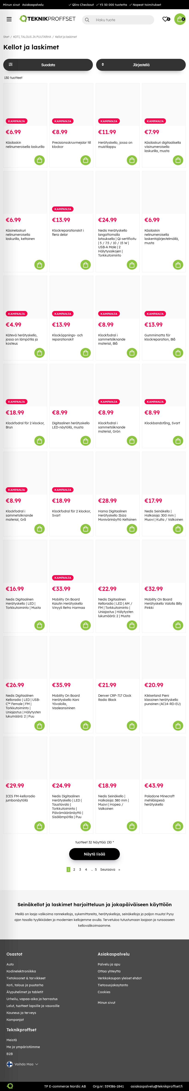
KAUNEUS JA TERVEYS (21, 1013)
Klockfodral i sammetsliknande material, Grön (111, 427)
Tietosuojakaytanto (113, 985)
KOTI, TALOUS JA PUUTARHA (32, 37)
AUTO (10, 964)
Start (6, 37)
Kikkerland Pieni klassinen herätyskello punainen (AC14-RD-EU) (163, 699)
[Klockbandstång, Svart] (164, 385)
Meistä (11, 1040)
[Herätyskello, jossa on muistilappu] (117, 104)
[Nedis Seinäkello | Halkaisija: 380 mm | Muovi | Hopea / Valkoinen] (117, 758)
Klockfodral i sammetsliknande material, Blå (111, 339)
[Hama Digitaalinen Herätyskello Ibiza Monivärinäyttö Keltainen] (117, 473)
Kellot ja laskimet (66, 37)
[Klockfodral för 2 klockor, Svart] (71, 473)
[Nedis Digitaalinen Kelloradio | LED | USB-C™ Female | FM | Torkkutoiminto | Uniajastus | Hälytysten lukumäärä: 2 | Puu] (25, 658)
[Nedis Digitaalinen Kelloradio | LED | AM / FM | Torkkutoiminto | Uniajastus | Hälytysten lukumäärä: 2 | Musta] (117, 561)
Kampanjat (15, 1020)
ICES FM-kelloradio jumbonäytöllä (20, 798)
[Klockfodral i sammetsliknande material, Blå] (117, 297)
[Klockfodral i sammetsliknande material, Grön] (117, 385)
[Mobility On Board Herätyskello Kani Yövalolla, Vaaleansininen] (71, 658)
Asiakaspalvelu (33, 4)
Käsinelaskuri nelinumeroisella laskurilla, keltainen (20, 234)
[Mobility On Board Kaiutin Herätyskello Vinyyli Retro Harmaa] (71, 561)
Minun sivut (11, 4)
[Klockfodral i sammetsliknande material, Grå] (25, 473)
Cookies (104, 992)
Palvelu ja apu (109, 964)
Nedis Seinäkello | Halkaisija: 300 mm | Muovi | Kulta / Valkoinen (164, 515)
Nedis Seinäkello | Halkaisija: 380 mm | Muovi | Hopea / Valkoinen (113, 802)
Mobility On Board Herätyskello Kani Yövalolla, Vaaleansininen (66, 701)
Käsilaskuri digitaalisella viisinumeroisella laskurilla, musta (163, 146)
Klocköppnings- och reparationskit (67, 337)
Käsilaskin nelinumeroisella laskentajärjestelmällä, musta (162, 236)
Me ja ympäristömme (23, 1047)
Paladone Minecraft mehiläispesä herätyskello (159, 800)
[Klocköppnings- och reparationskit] (71, 297)
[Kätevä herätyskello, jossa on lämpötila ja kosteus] (25, 297)
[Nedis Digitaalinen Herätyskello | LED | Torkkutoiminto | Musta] (25, 561)
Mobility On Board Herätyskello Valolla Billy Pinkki (163, 603)
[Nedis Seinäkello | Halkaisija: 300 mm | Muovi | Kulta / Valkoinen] (164, 473)
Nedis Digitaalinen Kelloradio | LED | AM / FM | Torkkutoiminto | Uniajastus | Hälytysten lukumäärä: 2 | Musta (115, 607)
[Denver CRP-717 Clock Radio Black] (117, 658)
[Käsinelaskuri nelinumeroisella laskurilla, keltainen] (25, 192)
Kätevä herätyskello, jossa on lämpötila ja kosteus (22, 339)
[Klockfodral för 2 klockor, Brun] (25, 385)
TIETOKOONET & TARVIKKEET (25, 978)
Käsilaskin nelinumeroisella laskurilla (25, 144)
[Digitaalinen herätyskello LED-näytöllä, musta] (71, 385)
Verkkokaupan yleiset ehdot (120, 978)
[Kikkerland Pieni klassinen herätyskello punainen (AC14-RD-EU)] (164, 658)
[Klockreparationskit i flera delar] (71, 192)
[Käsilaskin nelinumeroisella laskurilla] (25, 104)
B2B (9, 1054)
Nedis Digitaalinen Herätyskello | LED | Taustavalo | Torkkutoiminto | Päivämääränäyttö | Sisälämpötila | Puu (67, 806)
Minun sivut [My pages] (106, 1003)
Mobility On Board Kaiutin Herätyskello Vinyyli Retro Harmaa (68, 603)
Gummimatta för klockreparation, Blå (160, 337)
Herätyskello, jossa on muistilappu (115, 144)
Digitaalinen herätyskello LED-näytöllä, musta (71, 425)
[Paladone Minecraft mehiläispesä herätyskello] (164, 758)
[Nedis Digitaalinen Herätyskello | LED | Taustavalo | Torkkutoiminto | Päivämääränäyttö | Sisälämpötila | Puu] (71, 758)
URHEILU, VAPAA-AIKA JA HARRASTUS (32, 999)
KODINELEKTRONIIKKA (21, 971)
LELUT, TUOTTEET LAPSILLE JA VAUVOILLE (32, 1006)
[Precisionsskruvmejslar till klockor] (71, 104)
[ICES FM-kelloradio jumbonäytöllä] (25, 758)
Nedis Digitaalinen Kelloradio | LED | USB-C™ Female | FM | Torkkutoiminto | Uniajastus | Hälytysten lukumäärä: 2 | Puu (23, 705)
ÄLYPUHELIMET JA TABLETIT (24, 992)
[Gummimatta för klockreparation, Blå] (164, 297)
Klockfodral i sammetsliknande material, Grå (19, 515)
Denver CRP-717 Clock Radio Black (114, 697)
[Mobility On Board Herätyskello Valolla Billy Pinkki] (164, 561)
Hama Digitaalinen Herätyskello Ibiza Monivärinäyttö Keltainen (117, 515)
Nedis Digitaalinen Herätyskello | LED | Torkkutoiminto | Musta (23, 603)
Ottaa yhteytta (109, 971)
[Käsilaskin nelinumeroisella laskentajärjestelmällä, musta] (164, 192)
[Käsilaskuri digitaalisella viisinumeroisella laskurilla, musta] (164, 104)
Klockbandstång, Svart (162, 423)
